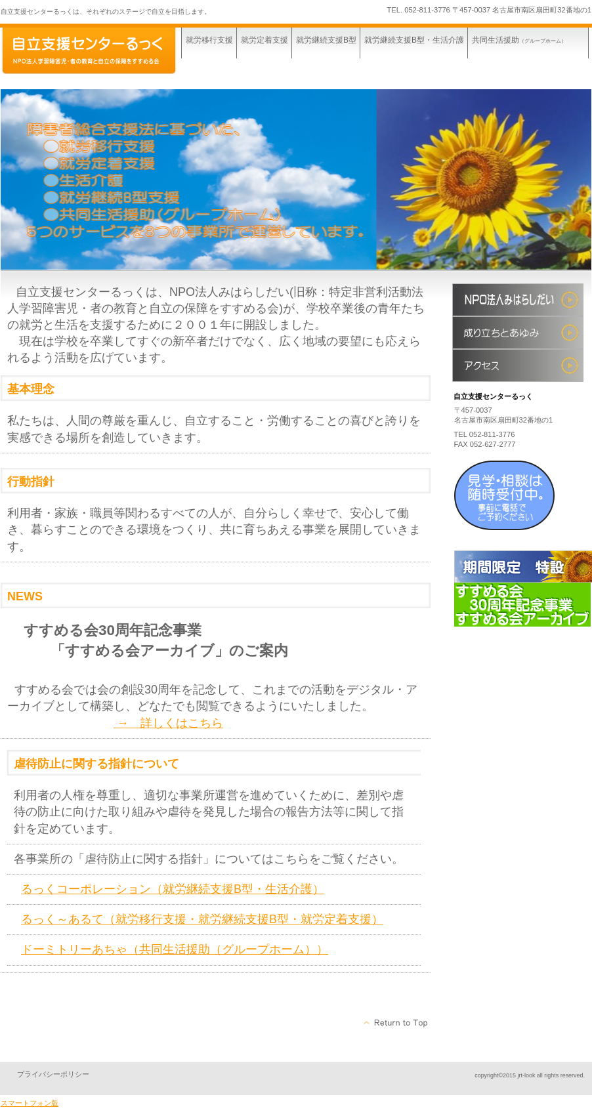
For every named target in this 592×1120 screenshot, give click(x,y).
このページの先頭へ (396, 1022)
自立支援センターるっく (99, 51)
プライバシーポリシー (53, 1074)
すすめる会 (517, 299)
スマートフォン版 (29, 1103)
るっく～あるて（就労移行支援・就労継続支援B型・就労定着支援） (202, 919)
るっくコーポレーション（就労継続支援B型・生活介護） (172, 889)
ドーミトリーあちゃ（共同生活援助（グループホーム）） (174, 949)
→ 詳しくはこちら (168, 723)
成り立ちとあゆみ (517, 332)
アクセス (517, 365)
